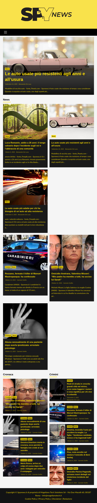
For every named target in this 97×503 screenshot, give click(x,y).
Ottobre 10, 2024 (26, 474)
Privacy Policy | (45, 499)
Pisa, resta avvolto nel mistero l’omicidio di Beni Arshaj (78, 455)
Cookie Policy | (32, 499)
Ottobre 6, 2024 (72, 483)
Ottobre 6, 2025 (10, 152)
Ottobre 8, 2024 (72, 460)
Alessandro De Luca (25, 84)
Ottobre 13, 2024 (10, 280)
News (7, 69)
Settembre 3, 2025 (11, 214)
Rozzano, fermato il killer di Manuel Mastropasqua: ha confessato (79, 413)
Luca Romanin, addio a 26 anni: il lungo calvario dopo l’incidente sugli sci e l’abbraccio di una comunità (25, 146)
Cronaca (54, 267)
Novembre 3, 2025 (73, 397)
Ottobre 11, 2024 (26, 453)
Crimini (7, 267)
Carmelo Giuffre (22, 280)
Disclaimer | (57, 499)
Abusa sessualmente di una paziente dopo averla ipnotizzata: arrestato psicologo (23, 345)
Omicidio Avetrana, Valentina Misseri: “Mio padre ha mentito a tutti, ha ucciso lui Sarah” (71, 276)
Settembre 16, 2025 (11, 84)
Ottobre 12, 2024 (57, 283)
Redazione (67, 499)
